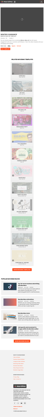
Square (13, 46)
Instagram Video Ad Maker (19, 361)
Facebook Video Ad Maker (19, 359)
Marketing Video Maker (18, 363)
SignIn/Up (41, 2)
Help (14, 379)
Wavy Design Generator (18, 367)
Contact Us (18, 379)
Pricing (14, 377)
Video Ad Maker (16, 357)
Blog (18, 377)
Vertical (19, 46)
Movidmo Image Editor (18, 370)
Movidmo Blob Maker (18, 365)
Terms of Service (17, 406)
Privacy (15, 408)
